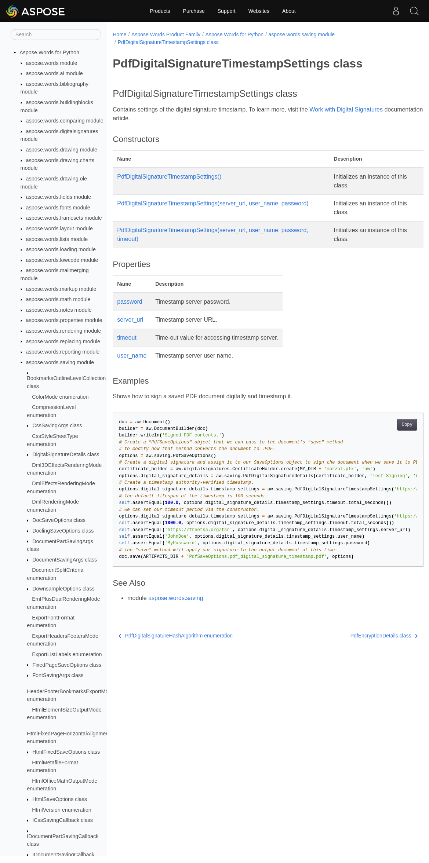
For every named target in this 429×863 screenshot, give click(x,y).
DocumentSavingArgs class (64, 560)
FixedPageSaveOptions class (66, 665)
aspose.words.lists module (57, 239)
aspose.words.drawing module (61, 150)
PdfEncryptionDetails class (362, 636)
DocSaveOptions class (59, 520)
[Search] (56, 34)
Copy (385, 424)
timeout (126, 337)
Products (160, 11)
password (129, 302)
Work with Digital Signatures (346, 109)
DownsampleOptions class (63, 589)
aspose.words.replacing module (63, 341)
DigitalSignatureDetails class (65, 454)
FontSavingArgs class (57, 675)
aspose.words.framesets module (64, 218)
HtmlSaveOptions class (59, 799)
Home (119, 34)
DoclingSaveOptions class (63, 531)
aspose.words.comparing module (64, 121)
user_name (131, 355)
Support (227, 11)
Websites (258, 11)
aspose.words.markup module (61, 289)
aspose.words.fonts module (58, 208)
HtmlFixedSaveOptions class (66, 752)
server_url (130, 320)
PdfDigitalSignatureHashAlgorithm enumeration (176, 636)
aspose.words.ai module (54, 73)
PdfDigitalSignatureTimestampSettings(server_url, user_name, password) (212, 203)
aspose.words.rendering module (63, 331)
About (289, 11)
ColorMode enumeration (60, 397)
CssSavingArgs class (57, 425)
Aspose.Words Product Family (165, 34)
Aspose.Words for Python (49, 52)
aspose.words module (51, 63)
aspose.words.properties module (64, 320)
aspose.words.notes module (59, 310)
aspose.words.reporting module (63, 352)
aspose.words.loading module (61, 249)
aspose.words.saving (175, 598)
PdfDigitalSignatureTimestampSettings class (168, 42)
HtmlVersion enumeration (61, 810)
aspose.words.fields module (58, 197)
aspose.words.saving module (60, 362)
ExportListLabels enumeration (67, 654)
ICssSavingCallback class (62, 820)
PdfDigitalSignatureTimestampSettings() (169, 176)
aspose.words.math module (58, 299)
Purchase (194, 11)
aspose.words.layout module (59, 228)
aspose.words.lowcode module (62, 260)
